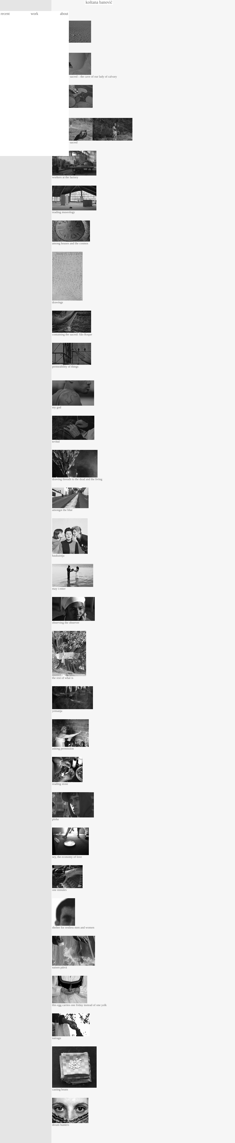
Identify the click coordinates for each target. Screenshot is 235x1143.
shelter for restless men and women (73, 927)
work (34, 14)
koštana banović (99, 2)
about (64, 14)
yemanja (57, 711)
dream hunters (60, 1124)
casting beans (60, 1089)
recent (5, 14)
